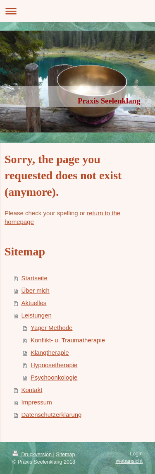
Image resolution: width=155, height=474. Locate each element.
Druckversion (32, 454)
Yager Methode (51, 327)
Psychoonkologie (54, 377)
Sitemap (65, 454)
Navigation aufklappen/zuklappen (77, 11)
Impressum (36, 402)
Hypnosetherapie (54, 364)
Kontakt (32, 389)
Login (136, 454)
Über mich (35, 290)
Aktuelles (34, 302)
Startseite (34, 278)
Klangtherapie (50, 352)
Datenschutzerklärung (51, 414)
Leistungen (36, 315)
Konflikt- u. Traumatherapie (68, 340)
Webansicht (129, 461)
